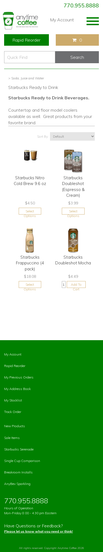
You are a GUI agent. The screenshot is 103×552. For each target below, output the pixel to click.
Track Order (12, 412)
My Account (62, 19)
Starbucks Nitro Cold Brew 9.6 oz (30, 180)
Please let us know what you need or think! (38, 531)
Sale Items (12, 438)
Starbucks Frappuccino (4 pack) (30, 263)
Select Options (30, 212)
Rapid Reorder (26, 40)
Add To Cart (76, 285)
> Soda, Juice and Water (26, 78)
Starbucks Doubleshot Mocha (73, 260)
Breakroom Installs (18, 472)
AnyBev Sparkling (17, 484)
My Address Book (17, 389)
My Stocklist (13, 400)
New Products (14, 426)
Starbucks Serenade (19, 449)
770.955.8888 (81, 5)
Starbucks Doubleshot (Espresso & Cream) (73, 186)
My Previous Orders (19, 377)
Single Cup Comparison (22, 461)
